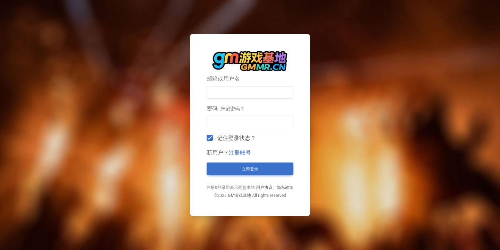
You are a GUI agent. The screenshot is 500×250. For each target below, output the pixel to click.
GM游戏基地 (239, 195)
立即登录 (250, 169)
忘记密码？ (232, 108)
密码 (226, 108)
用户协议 (264, 187)
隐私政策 (285, 187)
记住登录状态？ (236, 138)
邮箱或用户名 (223, 78)
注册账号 (240, 152)
